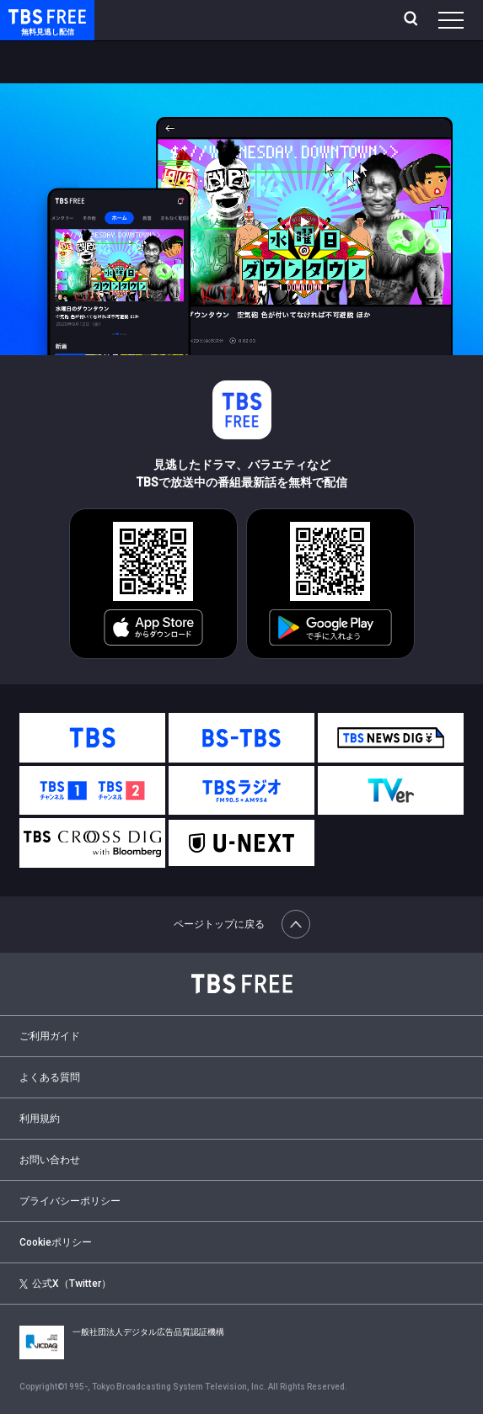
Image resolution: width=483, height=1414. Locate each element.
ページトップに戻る (242, 924)
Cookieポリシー (55, 1242)
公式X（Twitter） (65, 1283)
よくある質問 (49, 1077)
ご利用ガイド (49, 1036)
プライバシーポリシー (70, 1201)
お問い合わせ (49, 1160)
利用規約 (39, 1118)
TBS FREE (27, 15)
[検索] (412, 20)
